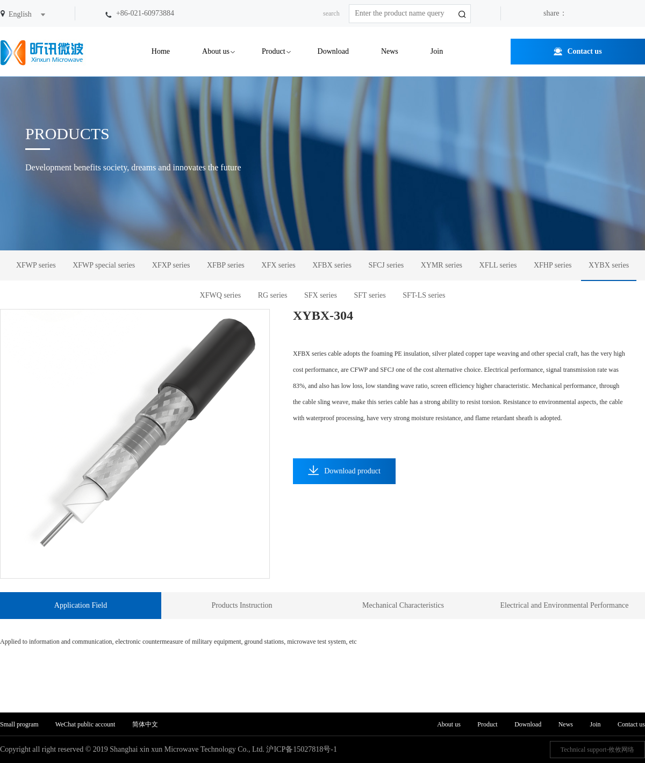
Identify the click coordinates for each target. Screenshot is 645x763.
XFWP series (36, 265)
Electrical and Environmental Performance (564, 605)
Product (273, 51)
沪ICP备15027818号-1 (301, 749)
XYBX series (609, 265)
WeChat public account (85, 724)
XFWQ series (220, 295)
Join (437, 51)
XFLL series (498, 265)
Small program (20, 724)
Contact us (584, 51)
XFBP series (226, 265)
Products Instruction (241, 605)
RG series (273, 295)
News (389, 51)
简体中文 (145, 724)
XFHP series (553, 265)
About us (216, 51)
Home (161, 51)
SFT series (370, 295)
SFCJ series (386, 265)
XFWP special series (104, 265)
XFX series (278, 265)
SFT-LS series (424, 295)
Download (333, 51)
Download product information (344, 474)
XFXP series (171, 265)
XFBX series (332, 265)
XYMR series (441, 265)
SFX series (320, 295)
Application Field (80, 605)
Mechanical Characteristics (403, 605)
